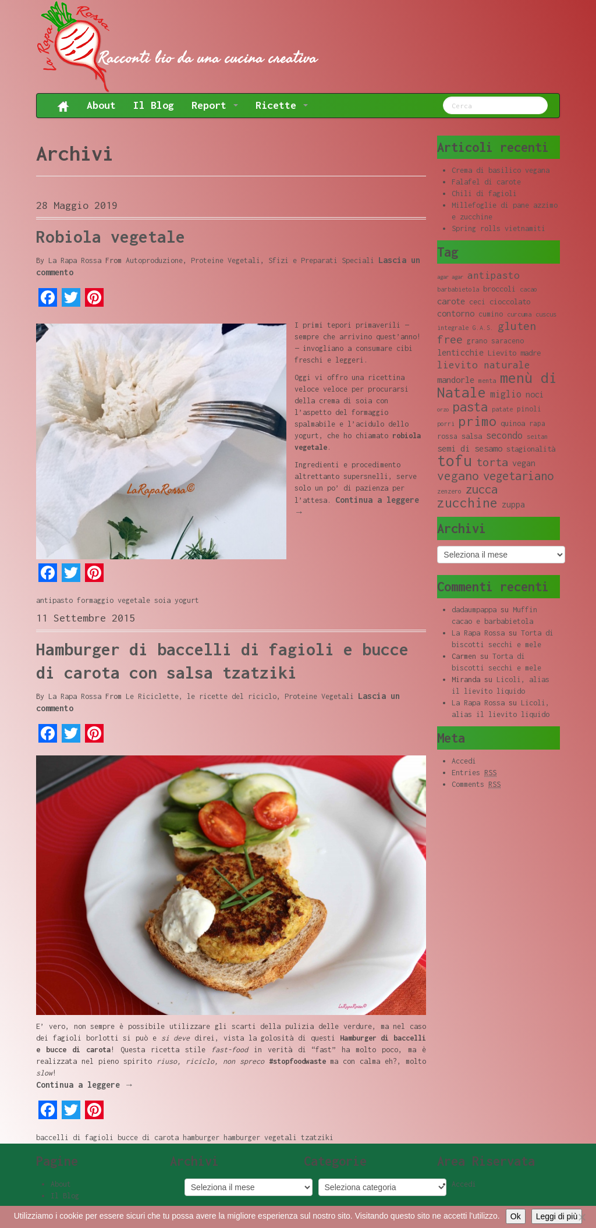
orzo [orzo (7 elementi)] (443, 409)
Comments (476, 784)
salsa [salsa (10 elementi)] (472, 436)
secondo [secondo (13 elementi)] (504, 435)
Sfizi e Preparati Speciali (321, 260)
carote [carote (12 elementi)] (451, 301)
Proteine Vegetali (225, 260)
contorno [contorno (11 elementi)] (455, 313)
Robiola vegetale (110, 236)
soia (162, 600)
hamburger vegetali (260, 1137)
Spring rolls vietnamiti (498, 228)
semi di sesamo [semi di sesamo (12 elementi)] (469, 448)
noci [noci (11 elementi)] (535, 394)
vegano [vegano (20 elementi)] (458, 475)
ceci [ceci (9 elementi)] (477, 301)
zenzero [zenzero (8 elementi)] (449, 491)
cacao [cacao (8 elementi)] (528, 289)
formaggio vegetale (113, 600)
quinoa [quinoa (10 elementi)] (513, 423)
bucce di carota (148, 1137)
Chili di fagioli (484, 193)
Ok (515, 1216)
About (101, 105)
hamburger (201, 1137)
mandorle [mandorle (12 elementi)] (455, 379)
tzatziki (317, 1137)
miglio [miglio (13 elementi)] (506, 393)
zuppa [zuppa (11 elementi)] (513, 504)
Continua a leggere (85, 1084)
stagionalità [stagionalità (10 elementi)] (530, 448)
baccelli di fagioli (74, 1137)
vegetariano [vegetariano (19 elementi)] (518, 475)
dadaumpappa (474, 609)
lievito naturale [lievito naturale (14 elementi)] (483, 365)
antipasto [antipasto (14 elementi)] (493, 275)
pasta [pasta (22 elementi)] (470, 406)
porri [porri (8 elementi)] (446, 423)
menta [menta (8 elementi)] (487, 380)
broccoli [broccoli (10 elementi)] (499, 288)
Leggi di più (557, 1216)
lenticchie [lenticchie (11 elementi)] (460, 352)
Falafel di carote (486, 182)
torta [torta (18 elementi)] (492, 462)
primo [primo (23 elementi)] (477, 421)
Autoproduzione (154, 260)
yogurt (187, 600)
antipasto (54, 600)
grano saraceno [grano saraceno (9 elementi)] (495, 340)
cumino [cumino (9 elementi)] (490, 314)
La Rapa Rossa (74, 260)
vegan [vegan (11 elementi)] (523, 463)
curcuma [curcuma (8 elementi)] (519, 314)
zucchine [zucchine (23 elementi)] (467, 502)
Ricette (282, 105)
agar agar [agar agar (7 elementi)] (450, 277)
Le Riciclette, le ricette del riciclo (201, 696)
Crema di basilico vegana (500, 170)
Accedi (464, 761)
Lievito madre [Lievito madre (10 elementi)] (514, 352)
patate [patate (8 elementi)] (502, 409)
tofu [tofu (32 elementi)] (454, 461)
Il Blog (153, 105)
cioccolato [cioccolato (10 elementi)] (509, 301)
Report (214, 105)
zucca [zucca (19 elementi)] (482, 489)
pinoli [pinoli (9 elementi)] (529, 408)
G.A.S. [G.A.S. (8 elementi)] (483, 327)
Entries (474, 773)
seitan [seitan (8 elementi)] (537, 436)
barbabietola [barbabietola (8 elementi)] (458, 289)
